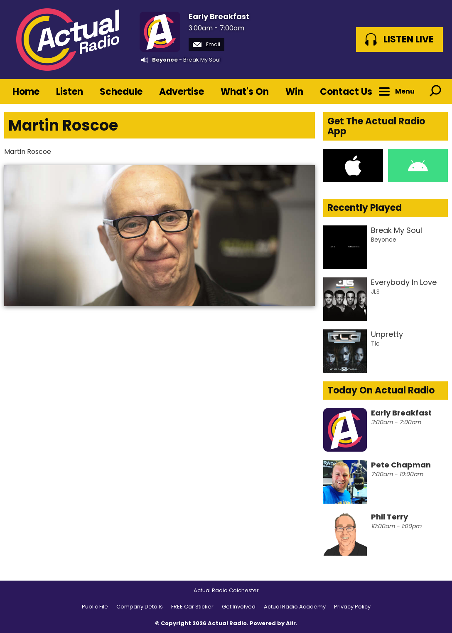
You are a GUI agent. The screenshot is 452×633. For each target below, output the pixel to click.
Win (294, 91)
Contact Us (346, 91)
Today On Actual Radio (381, 390)
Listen (69, 91)
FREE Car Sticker (192, 607)
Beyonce (165, 60)
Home (25, 91)
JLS (375, 291)
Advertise (181, 91)
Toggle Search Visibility (435, 91)
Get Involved (238, 607)
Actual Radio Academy (295, 607)
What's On (245, 91)
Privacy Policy (352, 607)
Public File (95, 607)
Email (206, 44)
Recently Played (364, 207)
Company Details (139, 607)
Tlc (375, 343)
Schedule (121, 91)
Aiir (291, 623)
